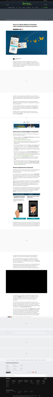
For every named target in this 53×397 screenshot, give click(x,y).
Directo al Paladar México (26, 391)
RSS (34, 372)
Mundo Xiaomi (7, 386)
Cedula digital (21, 316)
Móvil (20, 7)
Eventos (21, 366)
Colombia (25, 316)
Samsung (40, 19)
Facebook (42, 7)
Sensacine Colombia (19, 392)
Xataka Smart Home (7, 385)
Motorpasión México (31, 391)
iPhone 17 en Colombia (14, 19)
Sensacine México (20, 391)
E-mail (22, 29)
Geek (33, 7)
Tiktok (44, 7)
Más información (32, 396)
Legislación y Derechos (7, 367)
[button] (18, 58)
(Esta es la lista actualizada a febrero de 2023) (25, 155)
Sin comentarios (16, 29)
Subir (45, 378)
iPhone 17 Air (36, 19)
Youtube (46, 7)
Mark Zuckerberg (20, 19)
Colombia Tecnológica (11, 7)
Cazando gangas (15, 366)
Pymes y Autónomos (43, 383)
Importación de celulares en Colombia (9, 370)
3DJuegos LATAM (14, 391)
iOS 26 (28, 19)
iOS (16, 163)
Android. (19, 163)
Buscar (45, 375)
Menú (8, 4)
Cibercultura (28, 7)
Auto (17, 7)
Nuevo (45, 4)
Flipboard (21, 29)
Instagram (45, 7)
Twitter (41, 7)
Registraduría (29, 316)
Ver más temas (8, 372)
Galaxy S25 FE (32, 19)
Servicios (17, 316)
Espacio (24, 7)
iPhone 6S (21, 368)
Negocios (36, 7)
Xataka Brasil (7, 392)
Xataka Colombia (26, 4)
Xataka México (8, 391)
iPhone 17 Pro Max (25, 19)
